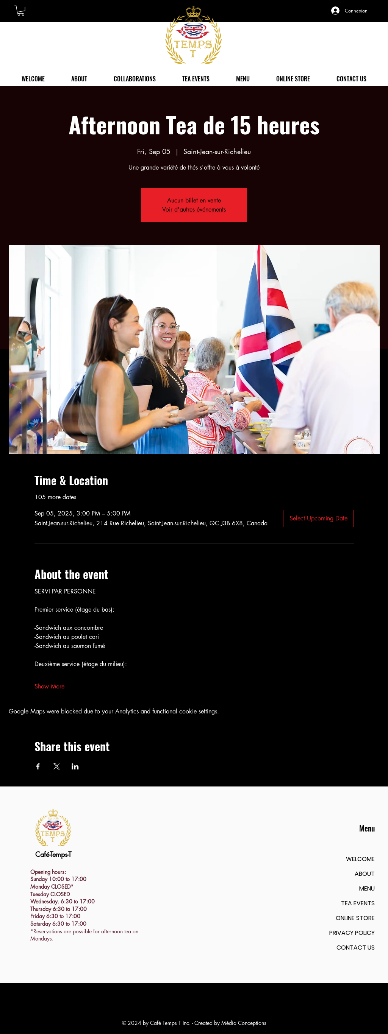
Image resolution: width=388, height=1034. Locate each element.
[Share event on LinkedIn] (75, 766)
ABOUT (365, 873)
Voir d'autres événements (194, 209)
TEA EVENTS (358, 903)
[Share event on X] (56, 766)
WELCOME (360, 859)
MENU (367, 888)
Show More (49, 686)
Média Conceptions (243, 1022)
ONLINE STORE (355, 918)
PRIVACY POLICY (352, 932)
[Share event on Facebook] (38, 766)
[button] (20, 10)
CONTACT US (355, 947)
